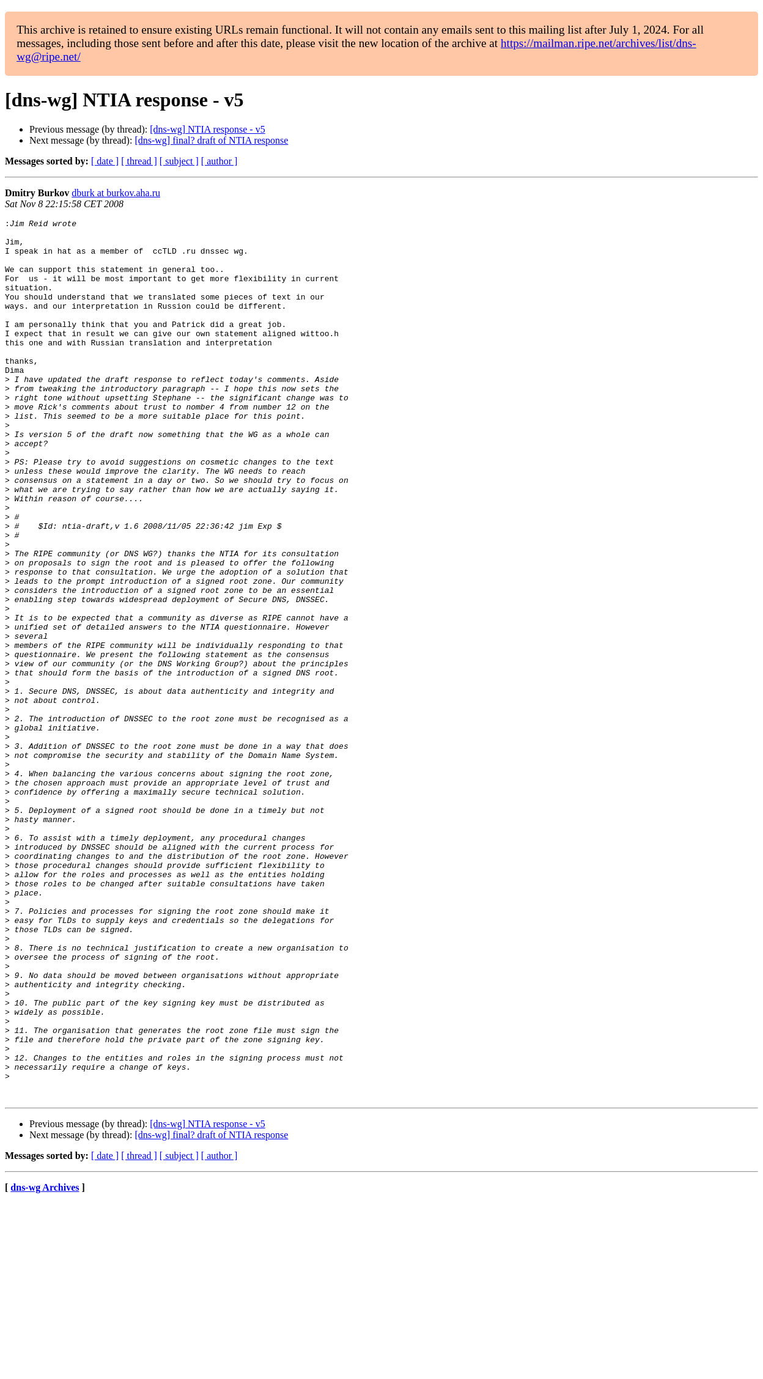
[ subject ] (179, 161)
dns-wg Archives (44, 1363)
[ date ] (105, 161)
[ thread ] (139, 161)
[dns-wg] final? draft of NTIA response (211, 140)
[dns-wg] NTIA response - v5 (207, 129)
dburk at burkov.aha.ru (116, 193)
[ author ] (219, 161)
